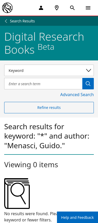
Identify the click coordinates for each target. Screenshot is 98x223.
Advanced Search (77, 94)
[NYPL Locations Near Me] (57, 8)
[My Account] (41, 8)
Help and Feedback (77, 217)
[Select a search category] (49, 70)
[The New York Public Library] (7, 8)
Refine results (49, 107)
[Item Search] (43, 83)
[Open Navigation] (88, 8)
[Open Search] (72, 8)
